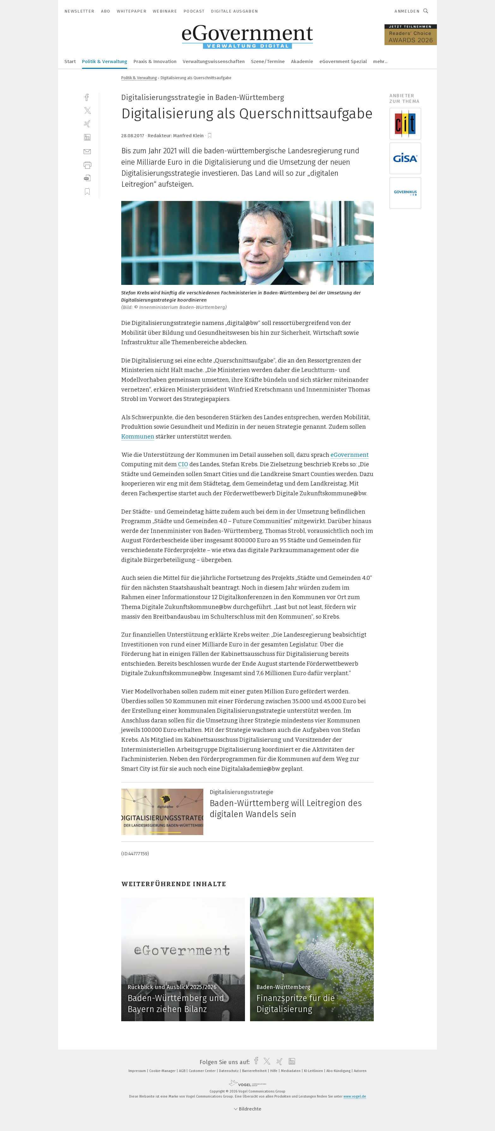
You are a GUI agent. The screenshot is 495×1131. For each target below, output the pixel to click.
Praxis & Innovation (155, 61)
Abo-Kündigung (338, 1071)
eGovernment (350, 454)
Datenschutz (229, 1071)
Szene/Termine (268, 61)
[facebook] (87, 97)
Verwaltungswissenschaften (214, 61)
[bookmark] (209, 135)
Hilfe (274, 1071)
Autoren (360, 1071)
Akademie (302, 61)
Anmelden (407, 11)
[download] (87, 178)
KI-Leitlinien (314, 1071)
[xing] (87, 124)
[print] (87, 164)
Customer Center (203, 1071)
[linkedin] (87, 137)
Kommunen (137, 436)
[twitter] (87, 110)
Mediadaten (291, 1071)
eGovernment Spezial (343, 61)
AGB (182, 1071)
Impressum (137, 1071)
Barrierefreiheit (255, 1071)
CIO (183, 464)
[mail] (87, 151)
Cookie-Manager (162, 1071)
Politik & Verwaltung (104, 61)
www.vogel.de (354, 1096)
